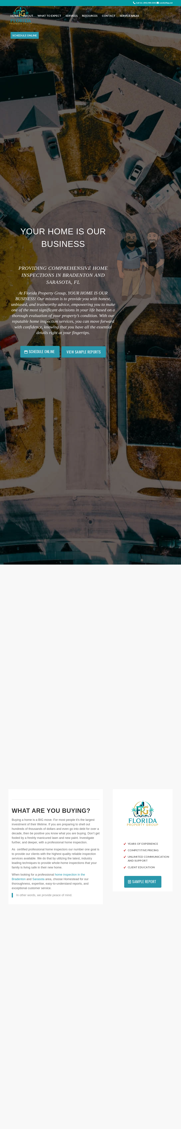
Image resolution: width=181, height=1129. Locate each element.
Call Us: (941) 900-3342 (146, 3)
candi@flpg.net (166, 3)
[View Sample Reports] (84, 352)
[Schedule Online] (40, 352)
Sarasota (38, 879)
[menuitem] (14, 16)
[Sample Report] (142, 882)
